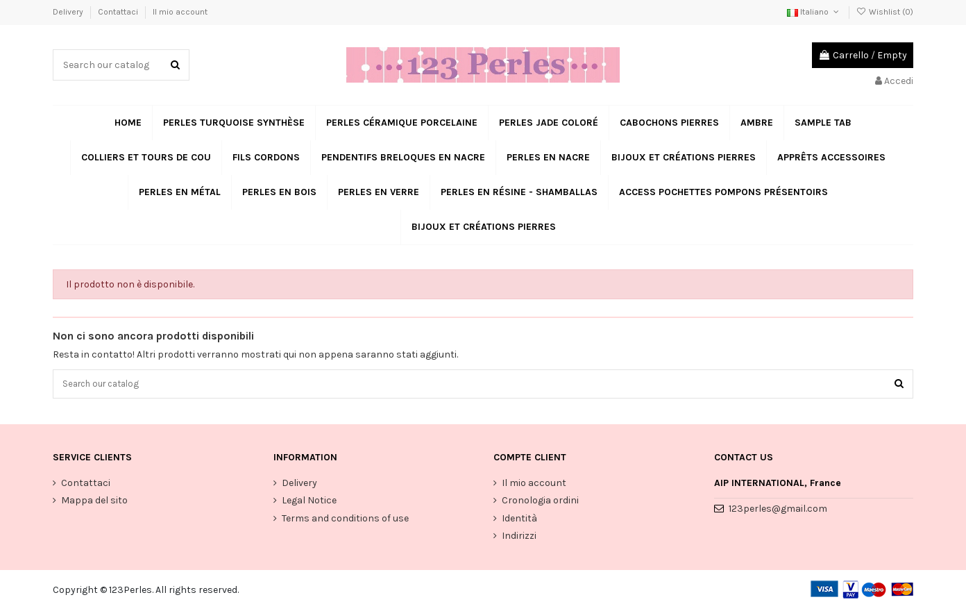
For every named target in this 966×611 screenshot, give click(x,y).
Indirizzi (519, 538)
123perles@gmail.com (778, 511)
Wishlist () (884, 12)
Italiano (814, 12)
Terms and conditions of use (345, 520)
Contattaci (119, 12)
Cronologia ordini (540, 502)
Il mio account (180, 12)
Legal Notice (309, 502)
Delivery (69, 12)
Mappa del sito (94, 502)
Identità (519, 520)
